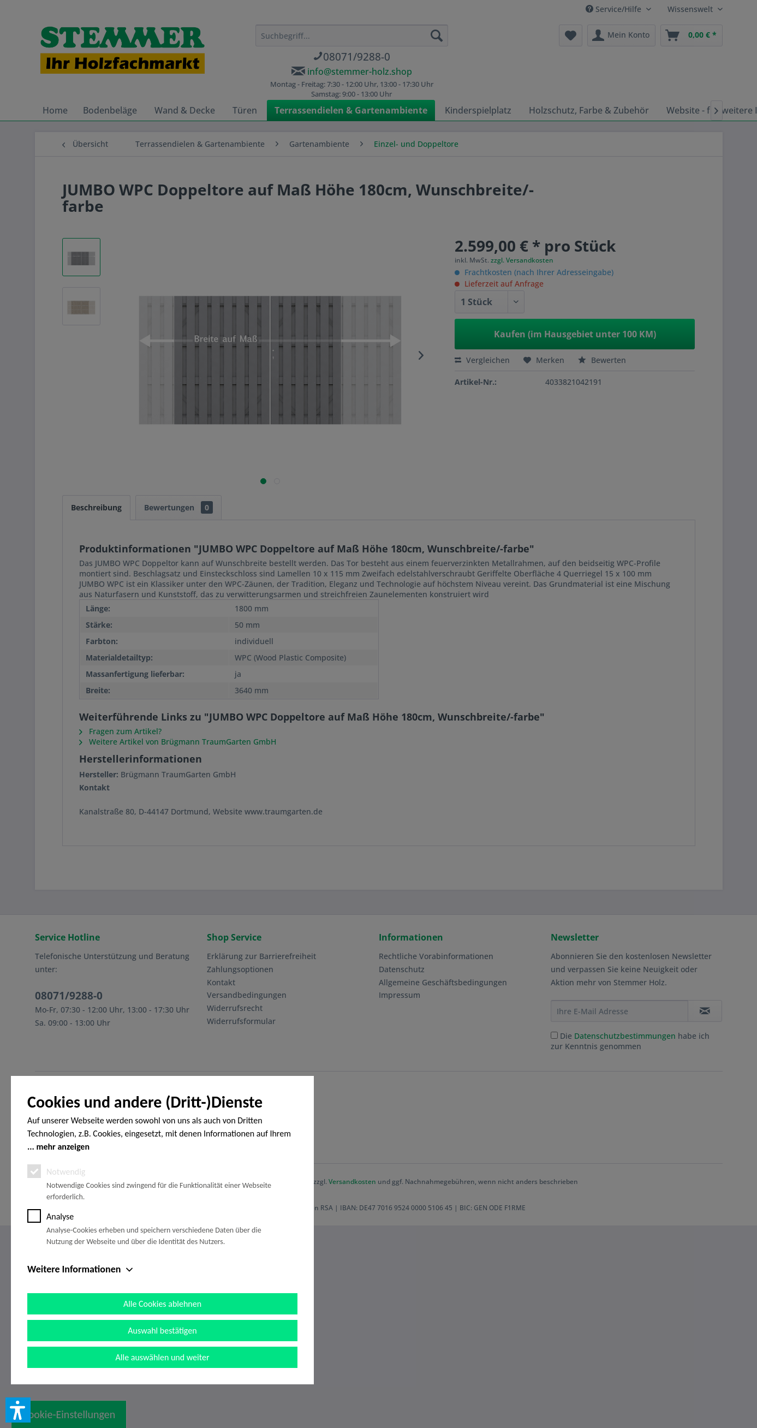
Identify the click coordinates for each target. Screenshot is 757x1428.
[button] (18, 1410)
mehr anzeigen (63, 1146)
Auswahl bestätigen (162, 1330)
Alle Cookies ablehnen (162, 1304)
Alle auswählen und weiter (163, 1357)
